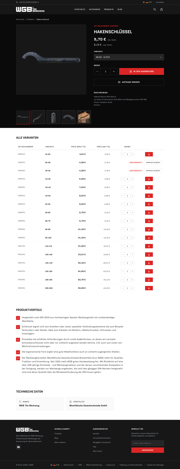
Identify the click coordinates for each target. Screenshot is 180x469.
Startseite (79, 9)
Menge (97, 65)
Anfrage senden (129, 82)
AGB (80, 465)
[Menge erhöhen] (113, 71)
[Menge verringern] (97, 71)
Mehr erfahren (60, 442)
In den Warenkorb (142, 71)
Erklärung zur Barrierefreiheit (131, 465)
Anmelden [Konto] (160, 2)
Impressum (110, 465)
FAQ (94, 447)
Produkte (109, 9)
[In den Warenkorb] (149, 156)
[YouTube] (18, 447)
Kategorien (94, 9)
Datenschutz (69, 465)
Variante (98, 51)
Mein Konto (97, 451)
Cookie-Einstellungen (155, 465)
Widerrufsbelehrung (94, 465)
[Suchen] (154, 9)
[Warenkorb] (161, 9)
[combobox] (129, 57)
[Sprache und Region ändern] (147, 2)
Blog (120, 9)
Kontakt (96, 433)
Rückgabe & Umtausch (102, 442)
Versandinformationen (101, 438)
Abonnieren (147, 450)
